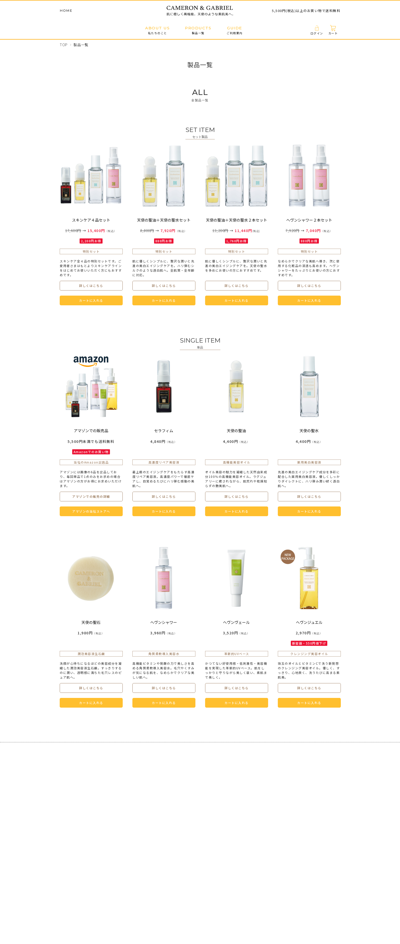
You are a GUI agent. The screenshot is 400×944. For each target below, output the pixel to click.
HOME (66, 10)
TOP (64, 44)
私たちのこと (157, 30)
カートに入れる (91, 300)
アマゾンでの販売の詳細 (91, 496)
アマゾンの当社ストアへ (91, 511)
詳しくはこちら (91, 285)
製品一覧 (198, 30)
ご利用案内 (235, 30)
